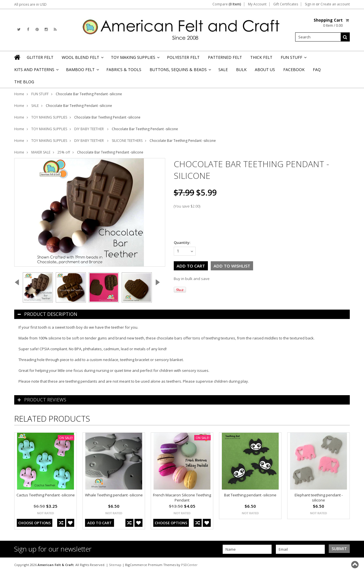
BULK (241, 69)
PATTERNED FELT (225, 57)
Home (19, 94)
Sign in (310, 4)
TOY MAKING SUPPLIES (135, 59)
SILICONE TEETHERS (127, 140)
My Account (257, 4)
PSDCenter (189, 565)
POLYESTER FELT (183, 57)
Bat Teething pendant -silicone (250, 495)
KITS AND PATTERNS (36, 71)
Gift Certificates (285, 4)
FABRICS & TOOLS (123, 69)
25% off (63, 152)
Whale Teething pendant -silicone (114, 495)
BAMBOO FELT (82, 71)
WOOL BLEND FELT (82, 59)
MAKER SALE (40, 152)
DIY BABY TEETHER (89, 129)
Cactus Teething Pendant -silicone (45, 495)
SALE (223, 69)
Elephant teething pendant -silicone (319, 497)
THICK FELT (261, 57)
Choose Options (34, 522)
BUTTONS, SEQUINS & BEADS (180, 71)
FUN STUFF (293, 59)
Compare (226, 4)
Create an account (335, 4)
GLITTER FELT (40, 57)
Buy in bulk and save (192, 278)
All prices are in (30, 4)
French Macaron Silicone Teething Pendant (182, 497)
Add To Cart (99, 522)
